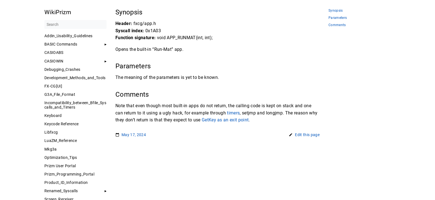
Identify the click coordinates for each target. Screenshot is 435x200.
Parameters (337, 18)
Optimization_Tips (60, 157)
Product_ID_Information (66, 182)
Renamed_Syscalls (61, 191)
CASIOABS (54, 52)
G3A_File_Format (59, 94)
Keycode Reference (61, 124)
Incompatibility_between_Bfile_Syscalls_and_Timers (75, 105)
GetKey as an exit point (225, 119)
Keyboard (53, 115)
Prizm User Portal (60, 166)
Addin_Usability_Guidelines (68, 36)
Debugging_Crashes (62, 69)
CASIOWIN (54, 61)
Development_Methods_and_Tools (75, 78)
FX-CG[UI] (53, 86)
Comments (337, 25)
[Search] (75, 24)
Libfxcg (51, 132)
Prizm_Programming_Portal (69, 174)
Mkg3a (50, 149)
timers (233, 113)
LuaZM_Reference (60, 140)
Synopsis (335, 10)
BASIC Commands (60, 44)
